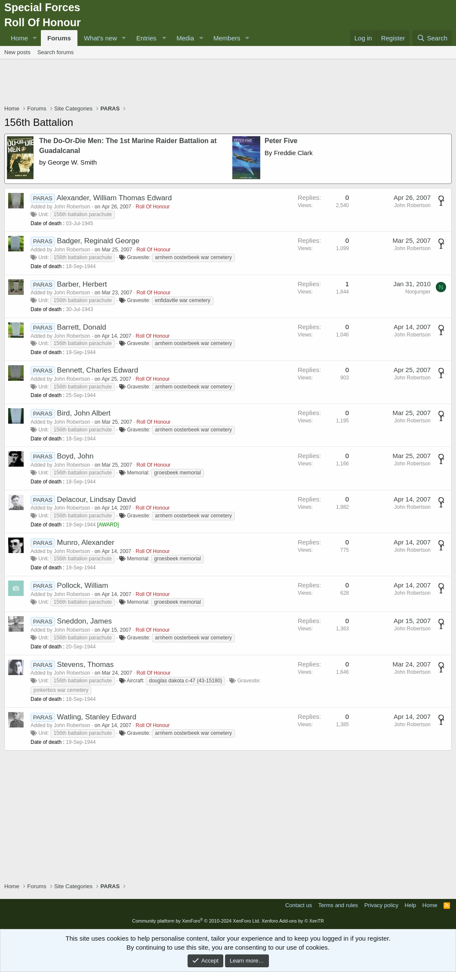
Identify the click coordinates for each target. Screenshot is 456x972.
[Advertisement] (228, 83)
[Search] (432, 38)
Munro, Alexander (85, 542)
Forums (59, 38)
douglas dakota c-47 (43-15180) (185, 681)
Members (226, 38)
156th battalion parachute (82, 214)
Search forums (55, 52)
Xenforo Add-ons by (293, 920)
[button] (35, 38)
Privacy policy (381, 905)
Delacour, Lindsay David (96, 499)
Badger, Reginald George (98, 241)
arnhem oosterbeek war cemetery (193, 257)
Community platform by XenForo (196, 920)
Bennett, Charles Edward (97, 370)
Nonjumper (418, 292)
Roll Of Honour (152, 207)
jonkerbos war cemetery (61, 690)
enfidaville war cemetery (182, 300)
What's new (100, 38)
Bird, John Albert (84, 413)
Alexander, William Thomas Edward (114, 198)
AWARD (108, 525)
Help (410, 905)
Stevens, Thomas (85, 664)
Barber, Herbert (82, 284)
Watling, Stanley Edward (96, 717)
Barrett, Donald (81, 327)
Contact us (298, 905)
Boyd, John (75, 456)
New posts (17, 52)
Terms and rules (338, 905)
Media (185, 38)
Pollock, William (82, 585)
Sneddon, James (84, 621)
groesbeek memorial (177, 473)
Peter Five (281, 140)
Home (19, 38)
